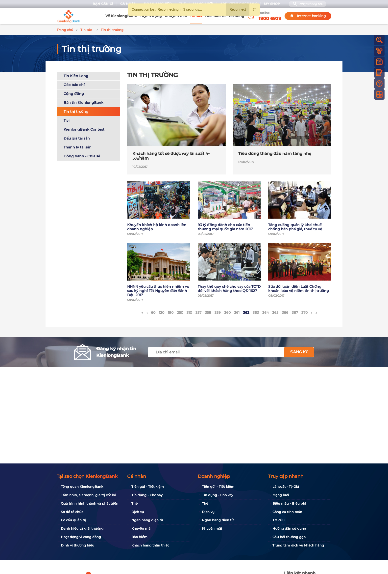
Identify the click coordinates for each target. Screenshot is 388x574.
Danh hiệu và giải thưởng (82, 528)
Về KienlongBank (121, 16)
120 (161, 312)
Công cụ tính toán (287, 512)
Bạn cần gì (103, 4)
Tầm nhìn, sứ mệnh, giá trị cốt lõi (88, 495)
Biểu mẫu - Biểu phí (289, 503)
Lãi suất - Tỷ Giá (285, 486)
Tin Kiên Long (76, 75)
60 (153, 312)
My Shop (272, 4)
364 (265, 312)
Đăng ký (299, 351)
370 (304, 312)
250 (180, 312)
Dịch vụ (137, 512)
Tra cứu (278, 520)
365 (275, 312)
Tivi (67, 119)
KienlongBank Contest (84, 128)
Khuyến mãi (176, 16)
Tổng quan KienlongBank (82, 486)
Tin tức (196, 15)
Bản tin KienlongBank (83, 102)
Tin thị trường (76, 111)
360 (227, 312)
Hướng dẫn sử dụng (289, 528)
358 (208, 312)
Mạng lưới (280, 495)
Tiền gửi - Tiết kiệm (147, 486)
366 (285, 312)
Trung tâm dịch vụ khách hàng (298, 545)
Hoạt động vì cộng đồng (81, 537)
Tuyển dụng (151, 16)
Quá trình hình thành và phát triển (89, 503)
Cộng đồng (74, 93)
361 (237, 312)
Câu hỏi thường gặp (289, 537)
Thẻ (134, 503)
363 (256, 312)
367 (295, 312)
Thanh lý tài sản (78, 146)
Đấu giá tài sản (77, 137)
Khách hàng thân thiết (150, 545)
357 (198, 312)
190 (170, 312)
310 (189, 312)
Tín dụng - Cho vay (147, 495)
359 (218, 312)
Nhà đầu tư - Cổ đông (224, 16)
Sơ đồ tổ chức (72, 512)
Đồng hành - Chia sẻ (82, 155)
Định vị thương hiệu (77, 545)
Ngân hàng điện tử (147, 520)
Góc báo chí (74, 84)
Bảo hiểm (139, 537)
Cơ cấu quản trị (73, 520)
